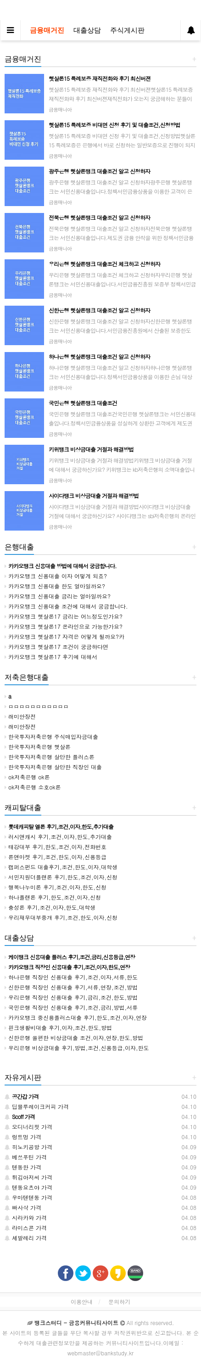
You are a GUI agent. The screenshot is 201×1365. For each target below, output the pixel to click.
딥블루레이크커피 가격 (37, 1106)
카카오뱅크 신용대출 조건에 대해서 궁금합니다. (66, 606)
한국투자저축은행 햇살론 (38, 746)
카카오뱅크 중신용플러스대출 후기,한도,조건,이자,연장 (76, 1017)
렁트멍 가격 (23, 1137)
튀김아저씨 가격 (28, 1177)
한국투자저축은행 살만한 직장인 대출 (53, 767)
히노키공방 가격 (28, 1147)
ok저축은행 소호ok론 (33, 787)
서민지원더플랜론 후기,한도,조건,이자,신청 (61, 877)
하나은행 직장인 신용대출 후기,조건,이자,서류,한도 (71, 977)
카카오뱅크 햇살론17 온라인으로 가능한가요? (64, 626)
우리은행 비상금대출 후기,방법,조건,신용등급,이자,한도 (77, 1048)
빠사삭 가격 (23, 1207)
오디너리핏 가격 (28, 1126)
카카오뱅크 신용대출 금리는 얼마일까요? (58, 596)
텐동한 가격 (23, 1167)
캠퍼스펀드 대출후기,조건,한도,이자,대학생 (61, 867)
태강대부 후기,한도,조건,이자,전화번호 (55, 846)
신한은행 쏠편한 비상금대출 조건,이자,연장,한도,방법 (74, 1037)
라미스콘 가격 (26, 1227)
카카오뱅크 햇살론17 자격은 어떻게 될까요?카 (64, 636)
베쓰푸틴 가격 (26, 1157)
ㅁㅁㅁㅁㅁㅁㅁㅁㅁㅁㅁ (37, 706)
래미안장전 (20, 716)
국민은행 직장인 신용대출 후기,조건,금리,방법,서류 (71, 1007)
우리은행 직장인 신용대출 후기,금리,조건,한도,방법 (71, 997)
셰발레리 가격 (26, 1238)
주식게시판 (127, 30)
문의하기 (119, 1301)
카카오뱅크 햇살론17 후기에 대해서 (51, 656)
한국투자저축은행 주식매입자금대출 (51, 736)
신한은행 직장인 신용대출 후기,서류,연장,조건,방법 (71, 987)
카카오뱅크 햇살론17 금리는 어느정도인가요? (64, 616)
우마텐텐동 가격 (28, 1197)
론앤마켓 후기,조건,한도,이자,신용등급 (55, 857)
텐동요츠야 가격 (28, 1187)
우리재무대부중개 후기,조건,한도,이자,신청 (61, 917)
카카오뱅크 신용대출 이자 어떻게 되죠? (56, 576)
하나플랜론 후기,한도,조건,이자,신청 (53, 897)
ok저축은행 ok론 (27, 777)
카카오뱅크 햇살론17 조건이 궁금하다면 (56, 646)
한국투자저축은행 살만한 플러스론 (50, 757)
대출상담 (87, 30)
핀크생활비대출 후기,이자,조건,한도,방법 (58, 1027)
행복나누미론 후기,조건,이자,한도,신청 (55, 887)
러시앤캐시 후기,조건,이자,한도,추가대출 (58, 836)
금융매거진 (47, 30)
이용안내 (82, 1301)
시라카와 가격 (26, 1217)
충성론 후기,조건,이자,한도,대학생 (50, 907)
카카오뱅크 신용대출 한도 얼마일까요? (55, 586)
